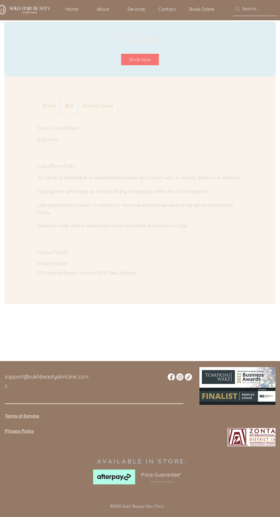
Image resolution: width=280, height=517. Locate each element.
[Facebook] (171, 377)
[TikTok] (188, 377)
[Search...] (253, 9)
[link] (140, 59)
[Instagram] (179, 377)
